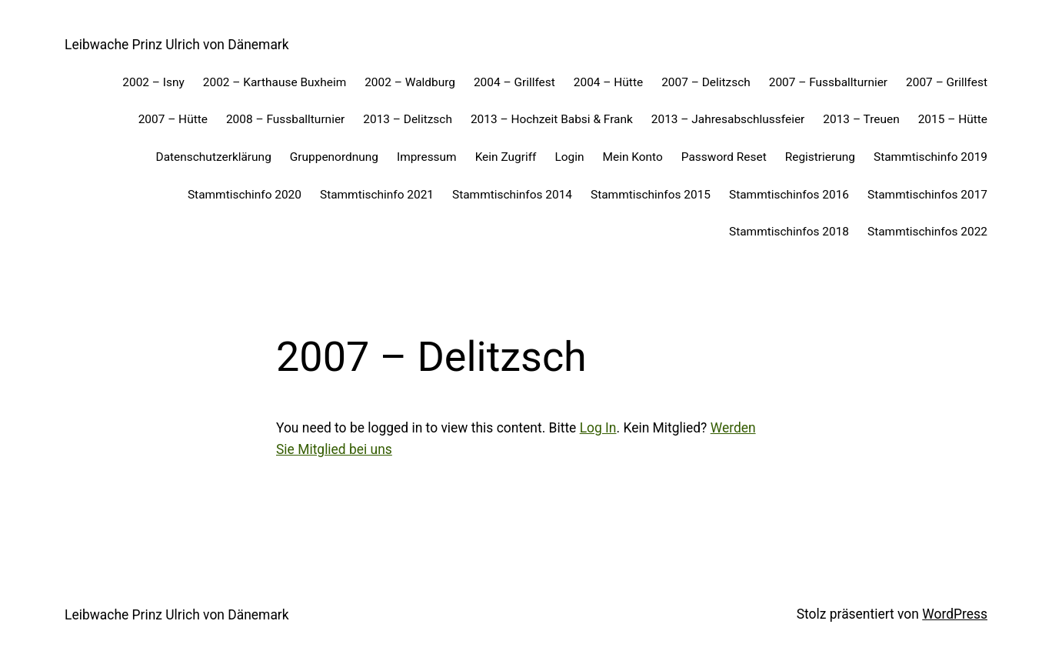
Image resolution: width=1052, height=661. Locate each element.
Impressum (427, 157)
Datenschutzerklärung (213, 157)
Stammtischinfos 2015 (651, 195)
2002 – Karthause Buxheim (274, 82)
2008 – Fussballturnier (285, 119)
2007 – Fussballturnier (828, 82)
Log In (598, 428)
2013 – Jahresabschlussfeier (728, 119)
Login (569, 157)
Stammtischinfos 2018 (789, 232)
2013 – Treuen (861, 119)
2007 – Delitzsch (706, 82)
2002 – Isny (153, 82)
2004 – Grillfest (514, 82)
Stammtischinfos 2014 (512, 195)
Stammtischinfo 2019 (930, 157)
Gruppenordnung (334, 157)
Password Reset (724, 157)
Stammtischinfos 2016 (789, 195)
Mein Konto (633, 157)
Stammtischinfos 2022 (927, 232)
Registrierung (820, 157)
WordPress (954, 614)
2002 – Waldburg (410, 82)
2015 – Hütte (952, 119)
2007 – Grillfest (946, 82)
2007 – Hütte (173, 119)
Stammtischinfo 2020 (244, 195)
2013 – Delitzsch (407, 119)
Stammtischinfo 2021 (377, 195)
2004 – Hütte (608, 82)
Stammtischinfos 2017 (927, 195)
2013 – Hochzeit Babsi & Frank (552, 119)
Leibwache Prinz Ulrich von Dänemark (177, 44)
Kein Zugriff (506, 157)
